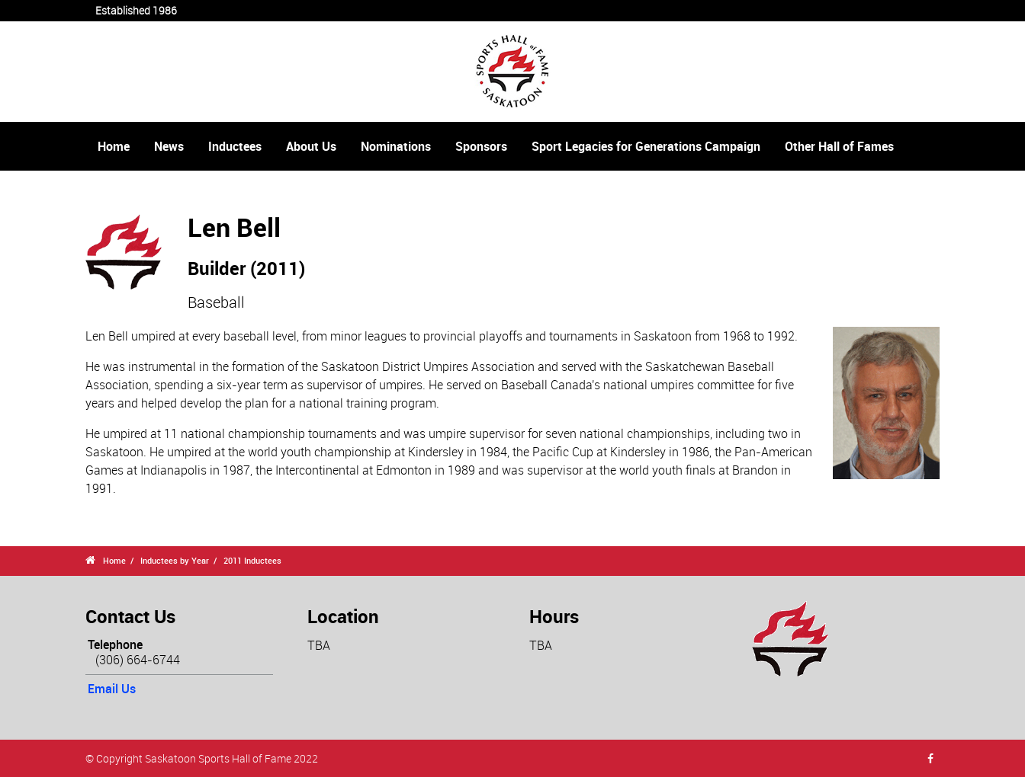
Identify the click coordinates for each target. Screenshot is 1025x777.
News (169, 146)
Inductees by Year (174, 560)
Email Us (112, 688)
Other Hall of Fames (839, 146)
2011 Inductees (252, 560)
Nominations (396, 146)
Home (114, 146)
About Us (311, 146)
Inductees (235, 146)
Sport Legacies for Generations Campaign (646, 146)
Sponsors (481, 146)
